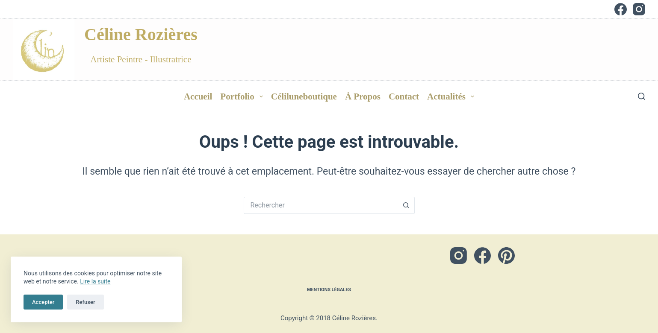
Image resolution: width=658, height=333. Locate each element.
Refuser (85, 302)
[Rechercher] (641, 96)
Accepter (43, 302)
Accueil (198, 96)
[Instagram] (639, 9)
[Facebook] (620, 9)
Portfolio (243, 96)
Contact (404, 96)
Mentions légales (329, 288)
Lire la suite (95, 281)
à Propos (363, 96)
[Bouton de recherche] (406, 205)
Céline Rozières (141, 34)
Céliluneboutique (304, 96)
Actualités (452, 96)
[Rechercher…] (321, 205)
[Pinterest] (506, 252)
